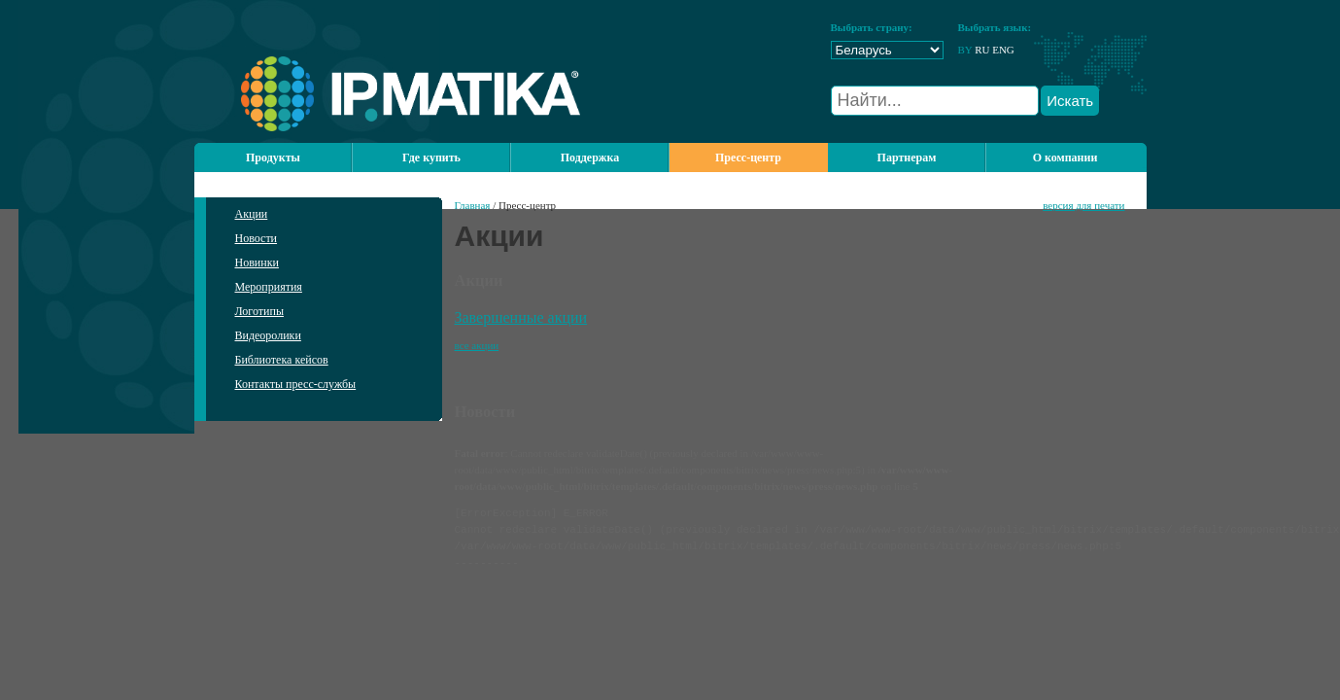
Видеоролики (268, 335)
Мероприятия (268, 287)
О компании (1065, 157)
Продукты (273, 157)
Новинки (257, 262)
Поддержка (590, 157)
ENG (1003, 49)
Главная (473, 205)
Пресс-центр (748, 157)
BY (965, 49)
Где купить (431, 157)
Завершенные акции (521, 317)
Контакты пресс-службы (296, 384)
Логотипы (259, 311)
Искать (1070, 100)
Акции (251, 214)
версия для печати (1083, 205)
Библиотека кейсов (281, 360)
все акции (477, 345)
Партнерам (907, 157)
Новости (256, 238)
